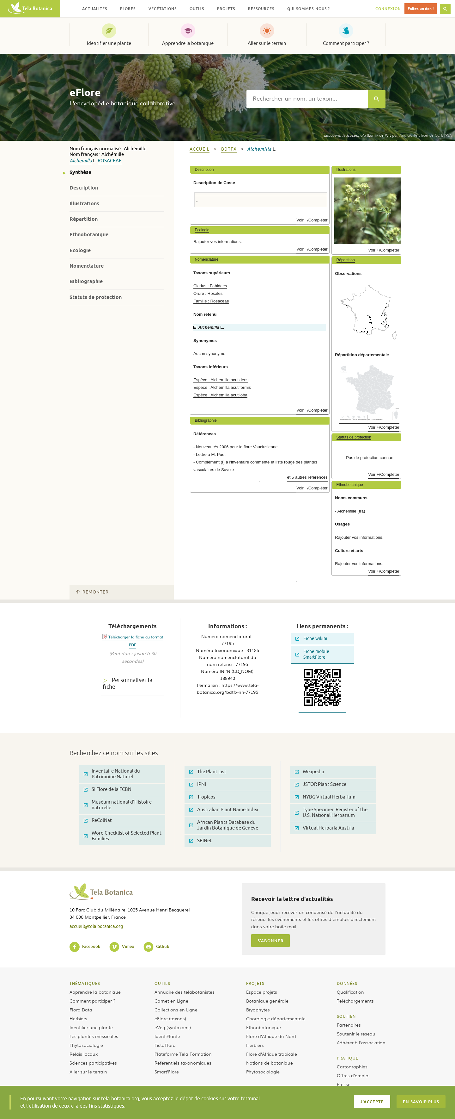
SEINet (200, 841)
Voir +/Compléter (312, 220)
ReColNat (98, 820)
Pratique (347, 1058)
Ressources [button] (261, 8)
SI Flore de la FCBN (107, 789)
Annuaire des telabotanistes (185, 992)
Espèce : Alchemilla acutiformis (222, 387)
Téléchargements (355, 1001)
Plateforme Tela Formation (183, 1054)
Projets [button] (226, 8)
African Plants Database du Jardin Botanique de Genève (223, 825)
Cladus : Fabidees (210, 285)
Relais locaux (84, 1054)
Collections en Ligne (176, 1009)
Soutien (346, 1016)
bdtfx (229, 149)
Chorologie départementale (276, 1018)
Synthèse (80, 172)
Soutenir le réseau (356, 1033)
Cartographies (352, 1066)
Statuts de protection (96, 297)
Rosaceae (110, 161)
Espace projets (261, 992)
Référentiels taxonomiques (183, 1063)
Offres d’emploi (353, 1075)
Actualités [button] (94, 8)
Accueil (199, 149)
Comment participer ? (346, 43)
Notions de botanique (269, 1063)
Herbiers (78, 1018)
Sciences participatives (93, 1063)
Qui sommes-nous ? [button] (308, 8)
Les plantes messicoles (94, 1036)
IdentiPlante (167, 1036)
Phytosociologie (86, 1045)
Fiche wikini (311, 638)
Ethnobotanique (89, 235)
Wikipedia (309, 772)
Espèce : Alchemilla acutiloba (220, 395)
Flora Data (81, 1009)
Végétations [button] (163, 8)
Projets (255, 983)
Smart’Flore (167, 1071)
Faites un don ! (421, 8)
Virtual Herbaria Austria (324, 828)
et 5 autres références (307, 477)
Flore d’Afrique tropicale (271, 1054)
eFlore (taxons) (170, 1018)
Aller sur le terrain (267, 43)
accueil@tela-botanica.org (96, 926)
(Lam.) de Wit (357, 135)
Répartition (84, 219)
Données (347, 983)
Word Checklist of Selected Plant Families (122, 836)
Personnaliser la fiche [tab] (127, 683)
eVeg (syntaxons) (173, 1027)
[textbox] (307, 99)
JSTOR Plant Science (320, 784)
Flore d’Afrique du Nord (271, 1036)
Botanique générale (267, 1001)
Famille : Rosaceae (211, 301)
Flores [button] (128, 8)
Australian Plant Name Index (223, 810)
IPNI (197, 784)
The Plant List (207, 772)
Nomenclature (87, 266)
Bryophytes (258, 1009)
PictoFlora (165, 1045)
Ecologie (80, 250)
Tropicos (202, 797)
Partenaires (349, 1025)
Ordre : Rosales (207, 293)
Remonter (92, 592)
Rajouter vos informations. (217, 241)
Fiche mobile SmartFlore (312, 654)
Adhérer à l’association (361, 1042)
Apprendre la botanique (188, 43)
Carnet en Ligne (171, 1001)
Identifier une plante (109, 43)
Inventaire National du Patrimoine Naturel (112, 774)
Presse (343, 1084)
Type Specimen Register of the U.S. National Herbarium (331, 812)
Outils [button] (197, 8)
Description (84, 188)
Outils (162, 983)
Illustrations (84, 204)
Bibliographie (86, 281)
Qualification (350, 992)
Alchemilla (81, 161)
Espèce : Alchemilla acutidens (220, 379)
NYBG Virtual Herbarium (325, 797)
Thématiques (85, 983)
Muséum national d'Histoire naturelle (118, 805)
